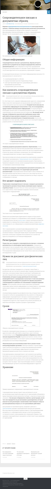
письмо (13, 443)
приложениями (7, 408)
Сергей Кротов (10, 23)
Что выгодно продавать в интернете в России (23, 453)
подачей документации (29, 266)
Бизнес (5, 12)
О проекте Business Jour (9, 473)
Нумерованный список (26, 159)
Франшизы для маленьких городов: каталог (36, 453)
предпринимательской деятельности (20, 26)
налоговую (22, 220)
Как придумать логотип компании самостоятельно (8, 453)
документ (9, 443)
